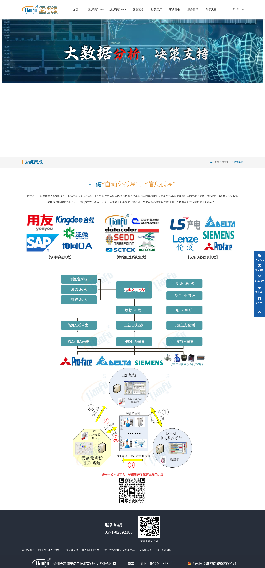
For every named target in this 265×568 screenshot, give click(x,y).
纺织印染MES (117, 9)
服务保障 (192, 9)
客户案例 (174, 9)
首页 (217, 162)
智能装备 (138, 9)
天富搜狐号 (145, 550)
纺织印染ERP (96, 9)
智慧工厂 (156, 9)
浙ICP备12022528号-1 (50, 550)
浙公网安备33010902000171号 (82, 550)
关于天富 (211, 9)
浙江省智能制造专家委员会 (119, 550)
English (237, 9)
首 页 (75, 9)
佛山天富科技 (164, 550)
